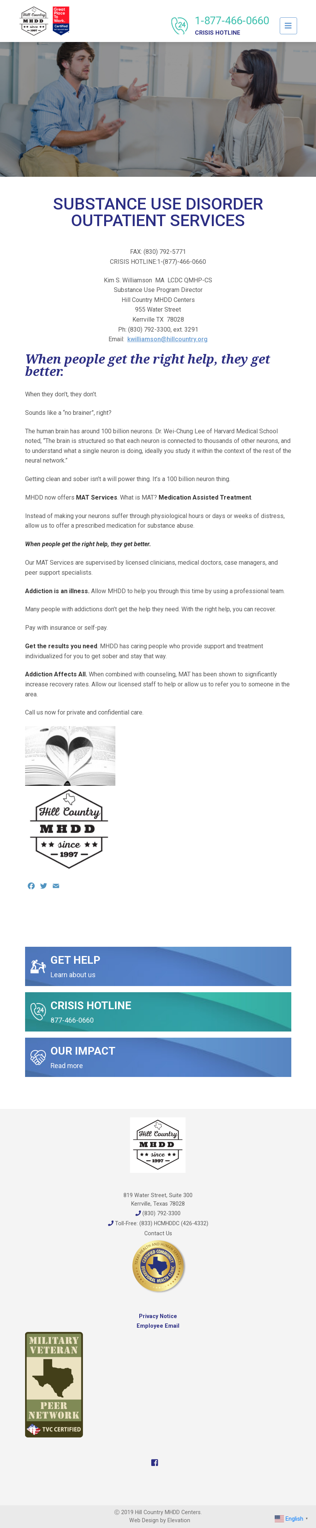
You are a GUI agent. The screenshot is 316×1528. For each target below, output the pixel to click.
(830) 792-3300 (158, 1213)
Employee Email (158, 1326)
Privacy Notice (158, 1316)
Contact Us (158, 1233)
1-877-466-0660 (232, 25)
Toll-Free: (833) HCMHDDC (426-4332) (158, 1223)
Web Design (144, 1520)
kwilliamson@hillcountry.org (167, 339)
